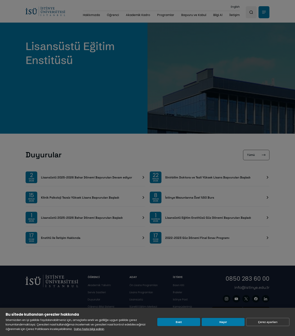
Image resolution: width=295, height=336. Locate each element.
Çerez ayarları (268, 322)
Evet (179, 322)
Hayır (223, 322)
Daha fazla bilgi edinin (89, 329)
